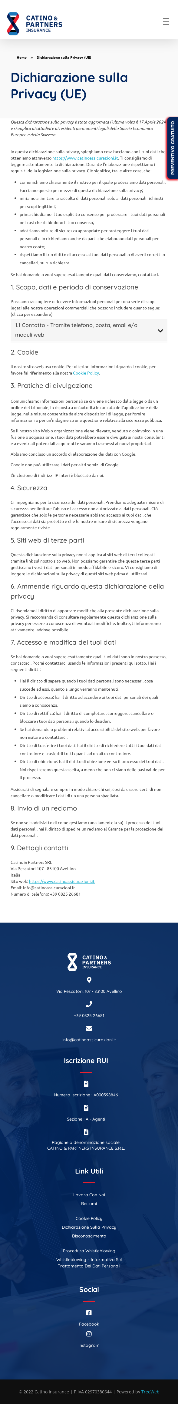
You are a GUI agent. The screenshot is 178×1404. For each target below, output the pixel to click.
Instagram (89, 1345)
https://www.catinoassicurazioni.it (85, 157)
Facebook (89, 1324)
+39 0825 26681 (89, 1015)
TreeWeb (150, 1392)
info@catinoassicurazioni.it (89, 1039)
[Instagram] (89, 1334)
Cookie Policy (86, 372)
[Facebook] (89, 1313)
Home (22, 57)
